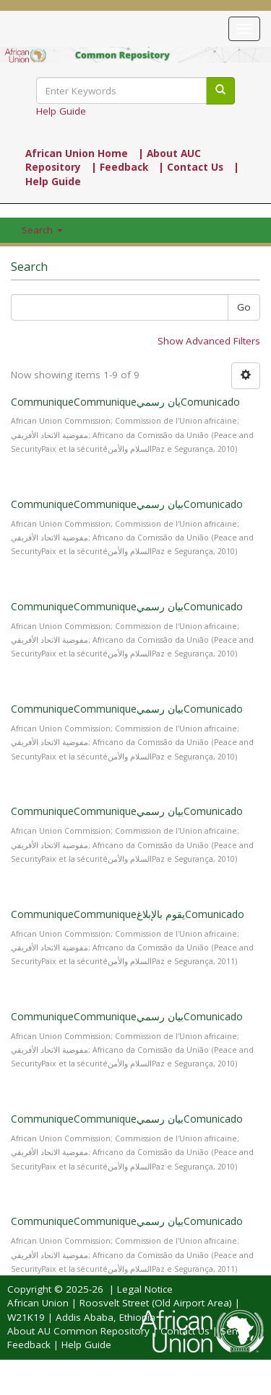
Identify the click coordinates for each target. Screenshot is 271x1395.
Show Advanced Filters (209, 340)
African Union (38, 1302)
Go (244, 306)
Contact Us (185, 1330)
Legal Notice (145, 1289)
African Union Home (76, 153)
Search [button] (42, 229)
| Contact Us (190, 167)
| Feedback (119, 167)
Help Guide (61, 110)
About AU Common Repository (78, 1330)
